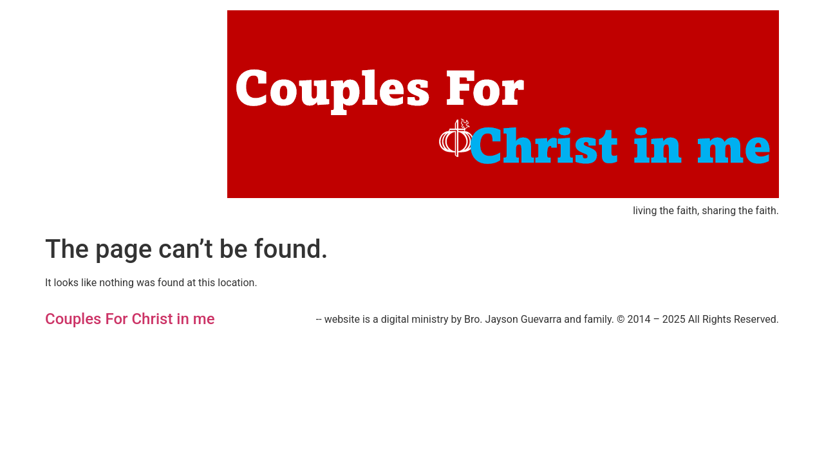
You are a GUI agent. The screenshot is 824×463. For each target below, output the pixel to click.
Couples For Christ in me (130, 319)
